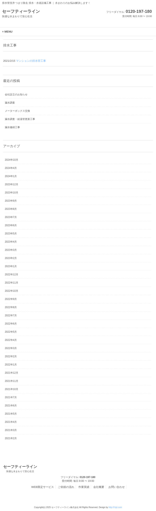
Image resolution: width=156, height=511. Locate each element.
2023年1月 (11, 266)
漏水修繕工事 (12, 127)
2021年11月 (11, 381)
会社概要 (98, 487)
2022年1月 (11, 364)
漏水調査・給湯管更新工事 (20, 119)
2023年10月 (11, 192)
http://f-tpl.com (115, 507)
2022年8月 (11, 307)
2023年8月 (11, 209)
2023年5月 (11, 233)
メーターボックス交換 (17, 110)
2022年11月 (11, 282)
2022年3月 (11, 348)
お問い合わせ (116, 487)
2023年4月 (11, 241)
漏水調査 (10, 102)
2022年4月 (11, 340)
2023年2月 (11, 258)
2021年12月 (11, 372)
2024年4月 (11, 168)
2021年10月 (11, 389)
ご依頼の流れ (66, 487)
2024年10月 (11, 159)
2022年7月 (11, 315)
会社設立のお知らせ (16, 94)
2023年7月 (11, 217)
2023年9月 (11, 200)
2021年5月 (11, 413)
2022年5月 (11, 331)
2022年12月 (11, 274)
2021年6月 (11, 405)
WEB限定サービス (42, 487)
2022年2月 (11, 356)
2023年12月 (11, 184)
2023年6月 (11, 225)
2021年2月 (11, 438)
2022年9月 (11, 299)
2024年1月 (11, 176)
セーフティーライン (20, 469)
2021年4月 (11, 421)
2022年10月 (11, 290)
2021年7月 (11, 397)
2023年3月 (11, 249)
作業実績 (83, 487)
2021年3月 (11, 430)
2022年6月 (11, 323)
